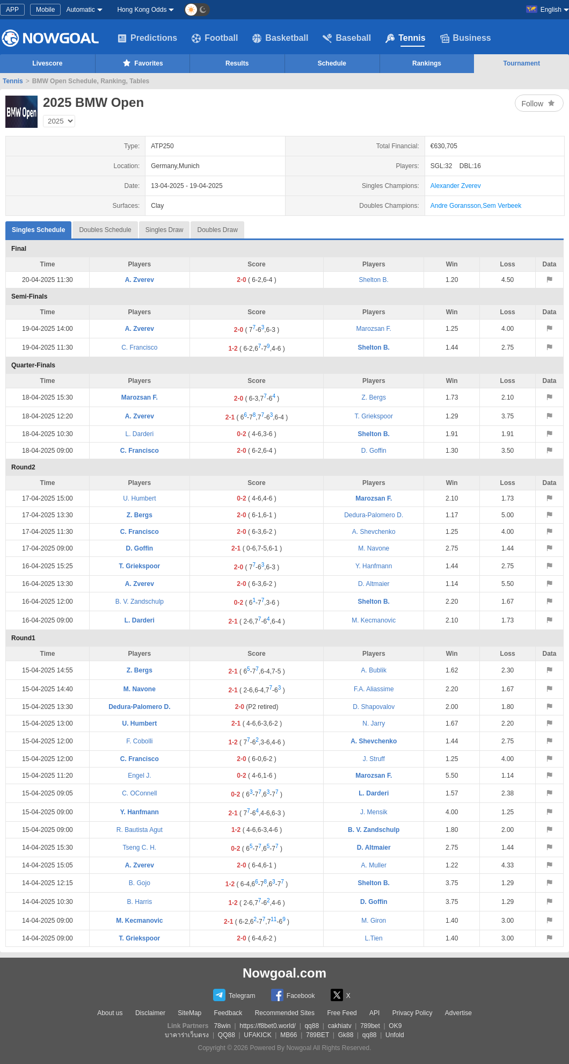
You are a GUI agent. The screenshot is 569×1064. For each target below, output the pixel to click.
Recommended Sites (285, 1013)
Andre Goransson (456, 205)
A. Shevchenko (374, 531)
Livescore (47, 63)
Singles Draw (164, 230)
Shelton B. (374, 280)
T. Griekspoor (374, 416)
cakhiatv (340, 1026)
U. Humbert (139, 498)
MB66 (288, 1035)
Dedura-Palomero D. (373, 515)
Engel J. (139, 775)
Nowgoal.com (284, 973)
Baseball (347, 38)
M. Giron (373, 920)
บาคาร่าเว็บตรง (187, 1035)
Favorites (142, 62)
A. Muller (373, 865)
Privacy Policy (412, 1013)
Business (465, 38)
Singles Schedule (38, 227)
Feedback (228, 1013)
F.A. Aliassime (374, 689)
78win (222, 1026)
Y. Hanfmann (373, 566)
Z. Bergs (374, 397)
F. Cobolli (139, 741)
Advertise (458, 1013)
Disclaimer (150, 1013)
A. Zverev (139, 280)
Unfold (394, 1035)
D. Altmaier (374, 584)
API (374, 1013)
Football (215, 38)
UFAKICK (257, 1035)
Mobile (45, 9)
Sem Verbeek (502, 205)
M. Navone (373, 548)
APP (12, 9)
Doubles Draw (217, 230)
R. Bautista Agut (139, 830)
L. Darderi (140, 434)
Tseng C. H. (140, 847)
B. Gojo (139, 883)
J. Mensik (374, 812)
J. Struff (374, 759)
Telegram (234, 995)
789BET (317, 1035)
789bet (370, 1026)
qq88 (311, 1026)
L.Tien (374, 938)
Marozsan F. (373, 328)
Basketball (280, 38)
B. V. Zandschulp (139, 601)
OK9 (395, 1026)
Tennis (405, 38)
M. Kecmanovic (374, 620)
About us (109, 1013)
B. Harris (139, 902)
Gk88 (346, 1035)
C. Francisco (139, 347)
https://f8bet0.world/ (267, 1026)
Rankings (426, 63)
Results (237, 63)
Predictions (147, 38)
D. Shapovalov (374, 707)
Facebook (293, 995)
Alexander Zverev (456, 186)
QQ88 (226, 1035)
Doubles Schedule (105, 230)
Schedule (332, 63)
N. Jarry (373, 723)
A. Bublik (373, 670)
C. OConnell (139, 793)
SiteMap (189, 1013)
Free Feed (341, 1013)
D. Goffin (373, 450)
